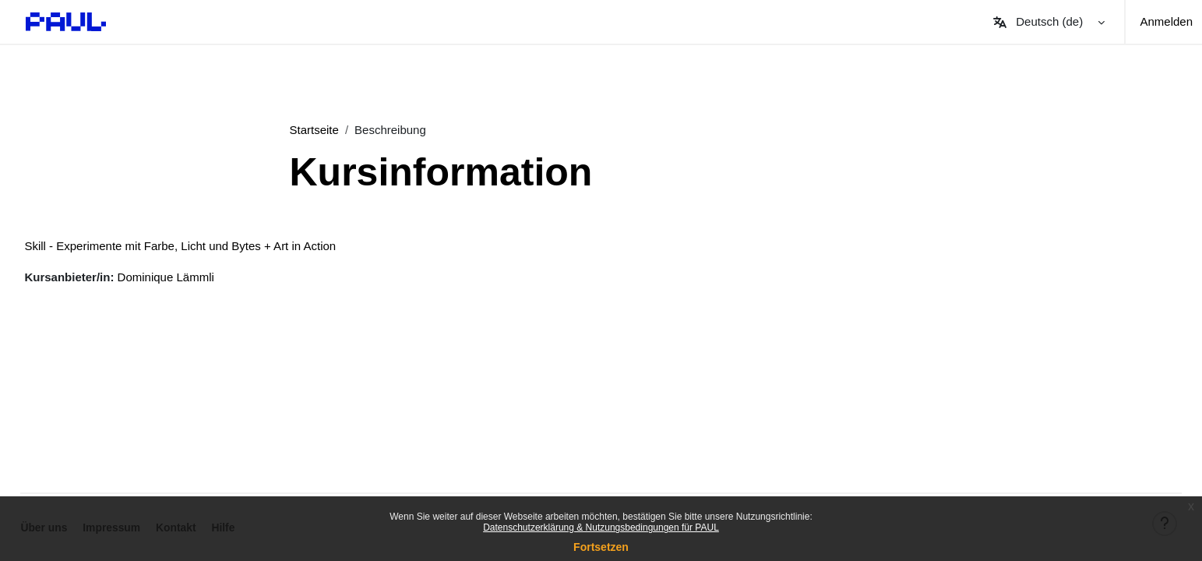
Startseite (314, 129)
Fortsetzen (601, 547)
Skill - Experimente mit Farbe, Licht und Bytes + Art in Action (215, 245)
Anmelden (1166, 21)
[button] (1049, 22)
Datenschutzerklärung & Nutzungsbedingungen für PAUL (601, 527)
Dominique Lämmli (200, 277)
